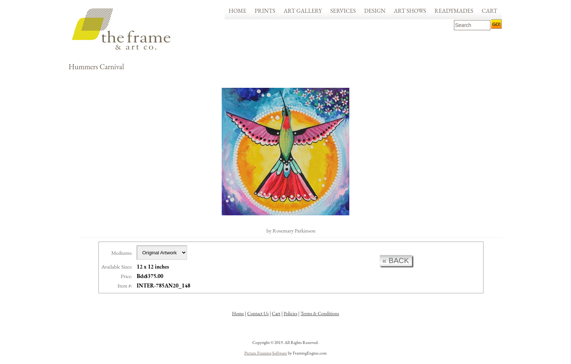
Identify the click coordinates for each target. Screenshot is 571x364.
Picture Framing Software (265, 353)
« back (395, 260)
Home (237, 11)
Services (343, 11)
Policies (291, 313)
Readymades (454, 11)
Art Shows (410, 11)
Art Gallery (303, 11)
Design (374, 11)
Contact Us (258, 313)
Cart (489, 11)
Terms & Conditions (319, 313)
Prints (265, 11)
